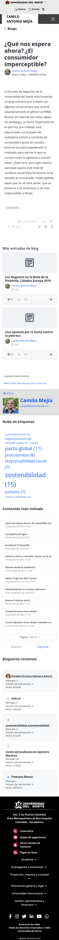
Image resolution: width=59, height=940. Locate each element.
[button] (43, 9)
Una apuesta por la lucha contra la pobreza (29, 334)
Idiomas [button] (20, 9)
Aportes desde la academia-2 (20, 567)
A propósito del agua (16, 534)
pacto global (23, 448)
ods (34, 443)
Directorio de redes (29, 924)
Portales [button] (34, 9)
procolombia (19, 455)
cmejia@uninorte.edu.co (34, 406)
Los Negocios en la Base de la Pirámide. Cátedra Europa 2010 (28, 279)
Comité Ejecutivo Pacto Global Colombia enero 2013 (28, 622)
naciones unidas (16, 443)
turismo (15, 492)
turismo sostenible (17, 497)
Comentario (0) (28, 221)
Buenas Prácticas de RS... (18, 600)
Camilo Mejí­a (36, 400)
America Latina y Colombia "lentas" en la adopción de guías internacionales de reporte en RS (28, 556)
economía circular (17, 434)
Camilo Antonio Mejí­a (24, 71)
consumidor (12, 208)
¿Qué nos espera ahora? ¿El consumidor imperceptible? (28, 523)
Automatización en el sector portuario (25, 589)
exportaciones (18, 438)
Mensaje (14, 226)
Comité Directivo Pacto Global (21, 611)
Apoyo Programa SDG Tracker (21, 578)
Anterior (16, 646)
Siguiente (43, 646)
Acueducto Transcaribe (17, 545)
